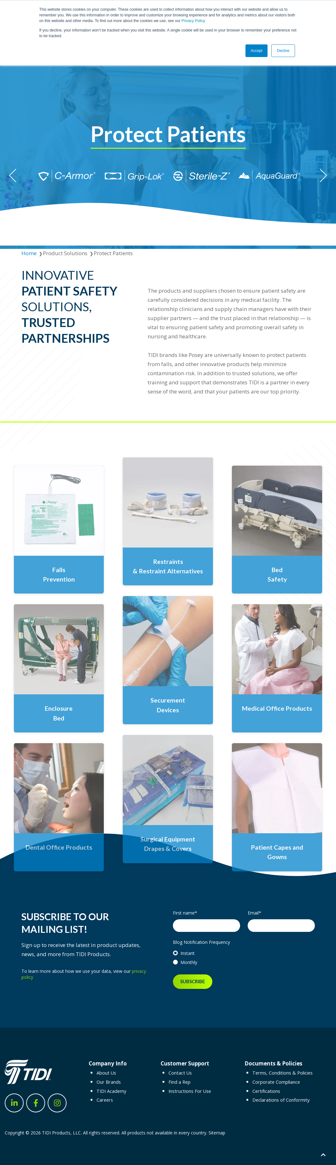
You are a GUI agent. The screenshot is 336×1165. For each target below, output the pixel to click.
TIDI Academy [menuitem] (111, 1091)
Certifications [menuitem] (266, 1091)
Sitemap (217, 1133)
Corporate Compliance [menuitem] (276, 1082)
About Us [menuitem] (106, 1073)
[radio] (244, 953)
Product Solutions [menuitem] (65, 253)
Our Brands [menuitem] (109, 1082)
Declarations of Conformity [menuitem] (280, 1100)
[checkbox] (244, 958)
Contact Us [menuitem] (180, 1073)
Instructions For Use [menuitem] (189, 1091)
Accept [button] (256, 51)
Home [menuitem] (29, 253)
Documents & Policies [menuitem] (273, 1063)
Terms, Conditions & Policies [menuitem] (282, 1073)
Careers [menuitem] (105, 1100)
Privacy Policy (193, 21)
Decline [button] (283, 51)
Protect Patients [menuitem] (113, 253)
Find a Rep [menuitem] (179, 1082)
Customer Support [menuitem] (185, 1063)
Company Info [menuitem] (108, 1063)
